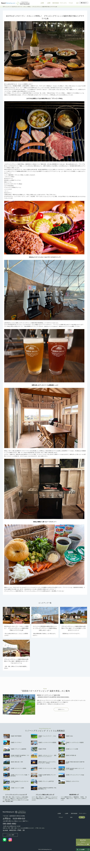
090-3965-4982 (9, 824)
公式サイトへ (61, 709)
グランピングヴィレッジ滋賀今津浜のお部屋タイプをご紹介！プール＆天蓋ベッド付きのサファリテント (74, 628)
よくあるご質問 (10, 834)
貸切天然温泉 (55, 3)
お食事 (48, 3)
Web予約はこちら (83, 844)
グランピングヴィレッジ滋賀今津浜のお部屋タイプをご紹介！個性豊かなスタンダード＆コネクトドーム (16, 661)
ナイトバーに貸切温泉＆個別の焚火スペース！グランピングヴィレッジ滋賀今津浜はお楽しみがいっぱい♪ (45, 628)
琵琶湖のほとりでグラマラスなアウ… (71, 633)
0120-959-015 (19, 818)
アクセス (71, 3)
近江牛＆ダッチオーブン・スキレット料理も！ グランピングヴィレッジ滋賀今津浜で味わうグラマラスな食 (16, 628)
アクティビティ (63, 3)
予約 (82, 817)
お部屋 (42, 3)
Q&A (77, 3)
